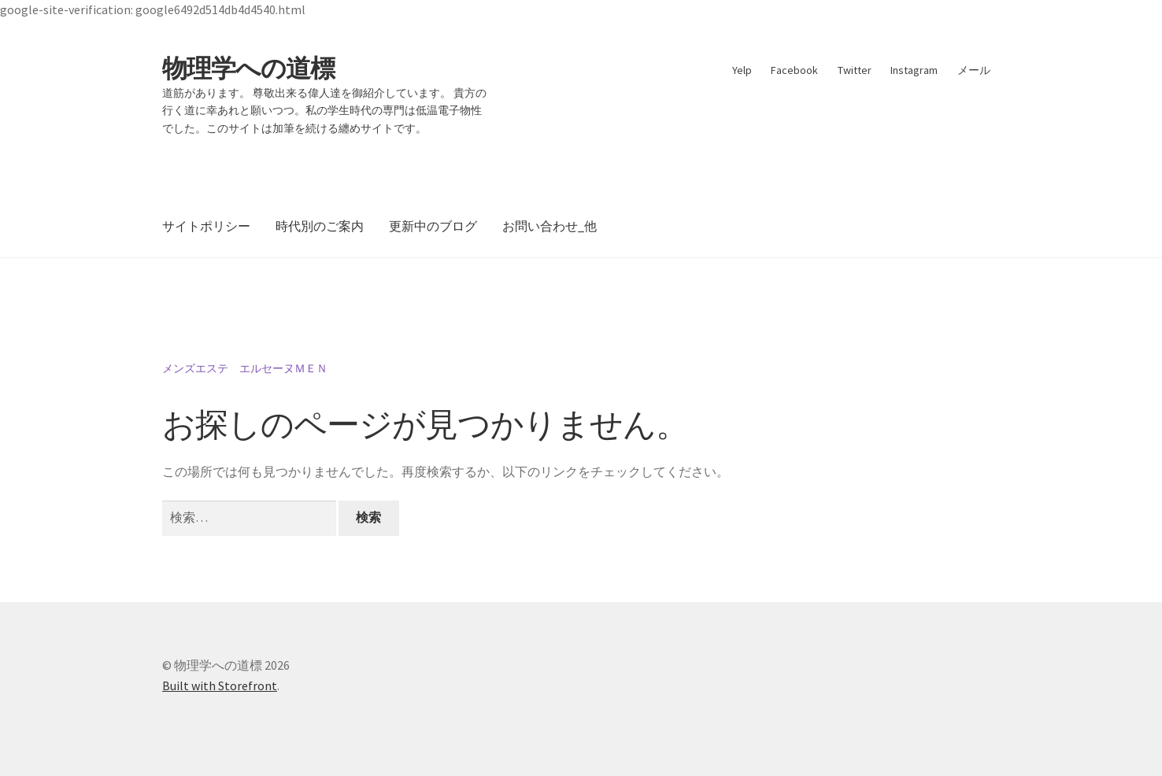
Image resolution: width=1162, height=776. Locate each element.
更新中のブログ (433, 226)
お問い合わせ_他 (549, 226)
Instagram (914, 70)
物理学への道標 (248, 68)
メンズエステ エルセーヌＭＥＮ (245, 368)
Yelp (742, 70)
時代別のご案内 (320, 226)
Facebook (794, 70)
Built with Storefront (219, 685)
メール (973, 70)
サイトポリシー (206, 226)
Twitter (855, 70)
